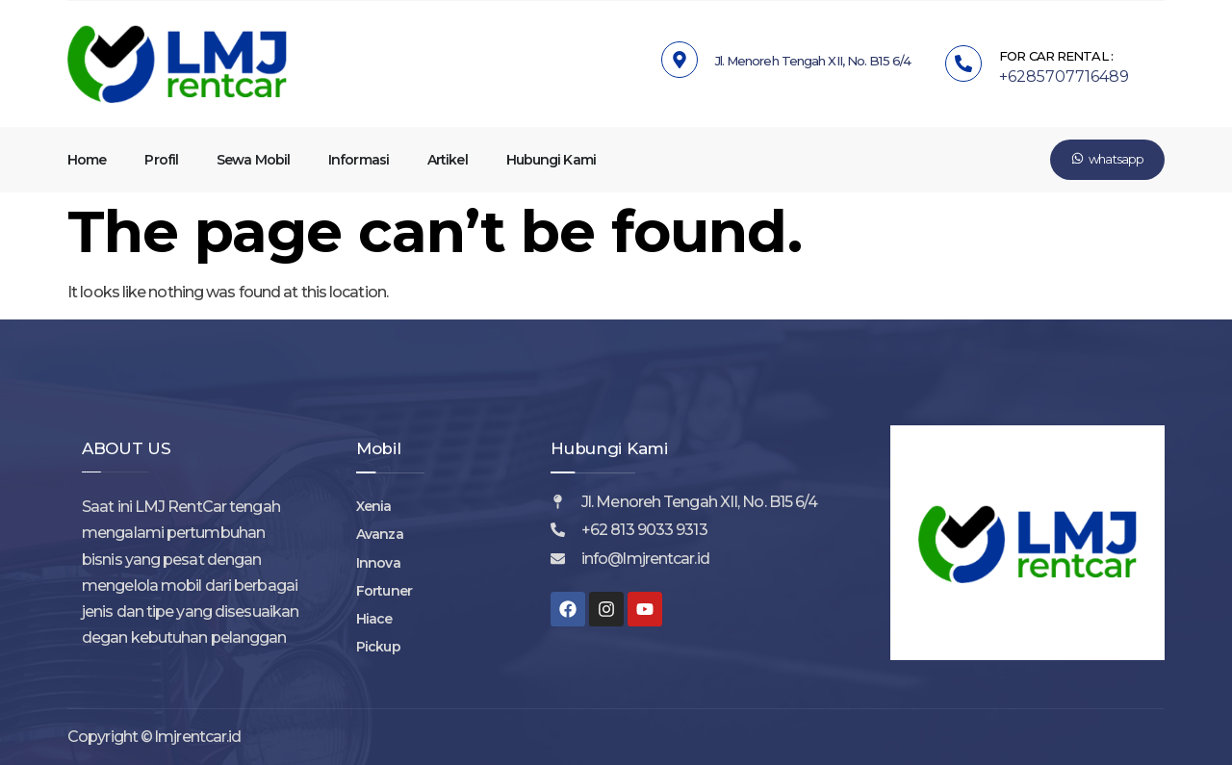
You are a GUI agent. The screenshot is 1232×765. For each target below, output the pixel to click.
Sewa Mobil (253, 159)
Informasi (358, 159)
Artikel (447, 159)
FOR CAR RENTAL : (1056, 56)
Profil (161, 159)
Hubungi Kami (551, 159)
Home (86, 159)
